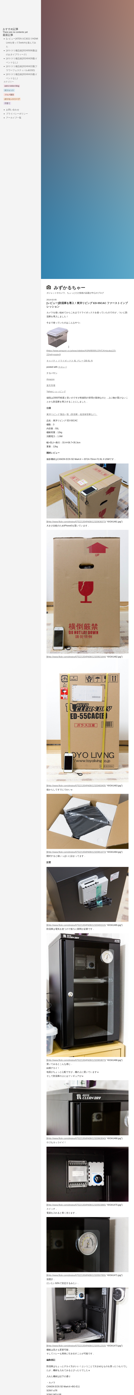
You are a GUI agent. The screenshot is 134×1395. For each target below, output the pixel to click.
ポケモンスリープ (12, 99)
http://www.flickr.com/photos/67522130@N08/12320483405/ (77, 785)
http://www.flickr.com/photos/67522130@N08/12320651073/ (77, 852)
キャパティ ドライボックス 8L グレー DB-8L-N (69, 361)
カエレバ (62, 367)
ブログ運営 (9, 95)
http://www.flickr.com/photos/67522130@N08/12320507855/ (77, 1275)
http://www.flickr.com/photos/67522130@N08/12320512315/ (77, 1346)
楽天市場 (50, 385)
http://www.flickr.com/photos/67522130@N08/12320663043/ (77, 1138)
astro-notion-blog (11, 86)
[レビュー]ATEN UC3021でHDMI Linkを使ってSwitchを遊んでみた (22, 43)
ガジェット (9, 90)
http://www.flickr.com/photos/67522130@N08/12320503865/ (77, 1205)
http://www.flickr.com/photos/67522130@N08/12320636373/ (77, 522)
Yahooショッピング (56, 391)
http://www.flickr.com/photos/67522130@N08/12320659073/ (77, 1060)
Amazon (50, 379)
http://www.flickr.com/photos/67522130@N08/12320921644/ (77, 657)
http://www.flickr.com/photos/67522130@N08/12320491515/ (77, 925)
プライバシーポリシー (17, 114)
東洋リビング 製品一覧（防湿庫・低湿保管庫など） (71, 414)
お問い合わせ (12, 110)
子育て (7, 103)
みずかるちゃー (65, 287)
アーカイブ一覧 (13, 118)
